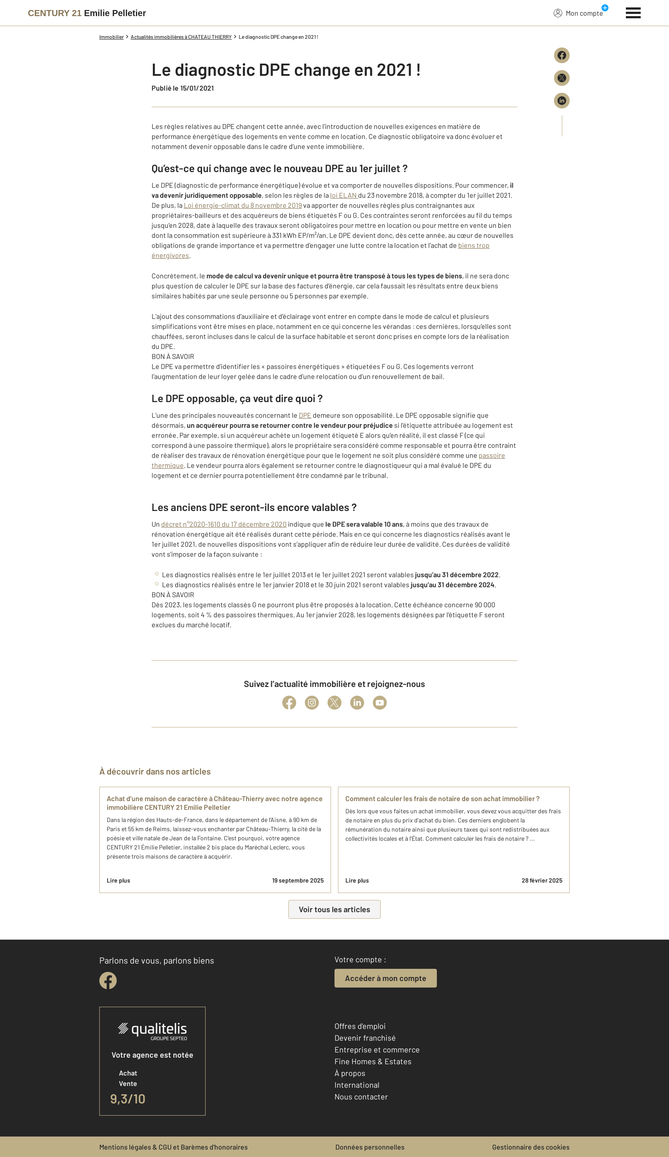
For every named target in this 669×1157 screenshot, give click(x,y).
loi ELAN (344, 195)
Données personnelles (370, 1147)
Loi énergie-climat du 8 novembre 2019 (243, 205)
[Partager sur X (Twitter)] (562, 78)
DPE (305, 415)
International (356, 1084)
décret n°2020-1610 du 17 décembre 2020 (224, 524)
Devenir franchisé (365, 1037)
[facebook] (108, 980)
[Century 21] (87, 13)
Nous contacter (361, 1096)
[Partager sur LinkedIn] (562, 100)
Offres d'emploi (360, 1026)
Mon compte (578, 12)
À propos (349, 1073)
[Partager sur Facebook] (562, 55)
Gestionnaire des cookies (531, 1147)
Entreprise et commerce (377, 1049)
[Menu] (633, 11)
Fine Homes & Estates (373, 1061)
